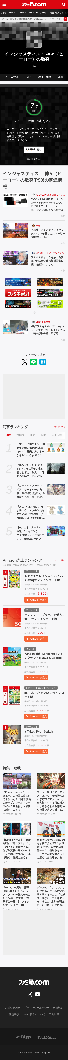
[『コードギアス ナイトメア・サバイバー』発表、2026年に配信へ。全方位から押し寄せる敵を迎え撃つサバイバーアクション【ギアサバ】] (56, 489)
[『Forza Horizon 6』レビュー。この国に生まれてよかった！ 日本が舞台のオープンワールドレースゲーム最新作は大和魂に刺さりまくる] (17, 781)
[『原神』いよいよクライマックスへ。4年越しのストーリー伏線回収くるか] (15, 230)
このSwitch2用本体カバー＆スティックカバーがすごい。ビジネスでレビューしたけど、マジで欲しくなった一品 (47, 204)
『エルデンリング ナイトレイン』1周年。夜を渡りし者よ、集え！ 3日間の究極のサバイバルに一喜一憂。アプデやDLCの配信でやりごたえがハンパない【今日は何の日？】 (31, 470)
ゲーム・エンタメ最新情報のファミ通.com (22, 19)
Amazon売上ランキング (22, 560)
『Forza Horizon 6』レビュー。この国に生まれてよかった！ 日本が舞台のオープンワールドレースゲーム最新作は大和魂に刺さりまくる (17, 801)
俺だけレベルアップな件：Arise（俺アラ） (50, 253)
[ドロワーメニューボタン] (4, 4)
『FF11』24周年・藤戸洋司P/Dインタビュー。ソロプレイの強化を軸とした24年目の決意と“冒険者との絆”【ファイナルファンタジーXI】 (16, 896)
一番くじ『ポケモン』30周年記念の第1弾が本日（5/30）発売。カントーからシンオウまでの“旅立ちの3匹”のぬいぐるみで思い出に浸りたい (31, 450)
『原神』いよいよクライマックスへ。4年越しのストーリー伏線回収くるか (48, 233)
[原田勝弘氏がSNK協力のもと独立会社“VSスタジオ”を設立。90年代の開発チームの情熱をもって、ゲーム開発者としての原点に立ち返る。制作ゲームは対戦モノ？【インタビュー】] (51, 829)
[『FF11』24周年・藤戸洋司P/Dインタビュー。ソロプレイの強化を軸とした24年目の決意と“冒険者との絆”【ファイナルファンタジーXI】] (17, 876)
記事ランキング (15, 427)
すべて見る (59, 427)
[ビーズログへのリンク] (46, 1037)
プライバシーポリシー (36, 1007)
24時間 (20, 435)
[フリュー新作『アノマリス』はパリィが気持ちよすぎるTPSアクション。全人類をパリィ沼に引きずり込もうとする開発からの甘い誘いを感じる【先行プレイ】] (51, 781)
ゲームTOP (12, 77)
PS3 (34, 65)
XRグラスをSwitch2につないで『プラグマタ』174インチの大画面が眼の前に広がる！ (48, 330)
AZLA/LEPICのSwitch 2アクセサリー (50, 195)
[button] (34, 159)
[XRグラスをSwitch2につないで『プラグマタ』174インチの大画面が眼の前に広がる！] (15, 327)
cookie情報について (34, 1014)
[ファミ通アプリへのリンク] (23, 1037)
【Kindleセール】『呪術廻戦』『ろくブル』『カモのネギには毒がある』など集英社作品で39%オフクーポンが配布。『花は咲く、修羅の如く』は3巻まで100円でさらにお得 (17, 848)
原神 (38, 225)
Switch (23, 12)
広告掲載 (54, 1014)
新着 (3, 12)
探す (39, 149)
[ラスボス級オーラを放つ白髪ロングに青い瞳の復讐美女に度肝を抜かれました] (15, 258)
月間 (43, 435)
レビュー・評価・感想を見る (32, 121)
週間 (32, 435)
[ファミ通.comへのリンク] (34, 4)
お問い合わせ (12, 1007)
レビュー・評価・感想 (38, 77)
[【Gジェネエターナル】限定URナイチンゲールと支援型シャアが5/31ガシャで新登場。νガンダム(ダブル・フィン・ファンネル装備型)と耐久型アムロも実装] (56, 531)
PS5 (31, 12)
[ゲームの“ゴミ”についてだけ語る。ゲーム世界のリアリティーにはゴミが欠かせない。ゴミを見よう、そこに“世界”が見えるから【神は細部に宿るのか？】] (51, 876)
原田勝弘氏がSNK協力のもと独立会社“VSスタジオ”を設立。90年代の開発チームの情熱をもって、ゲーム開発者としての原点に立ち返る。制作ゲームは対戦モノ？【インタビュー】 (51, 848)
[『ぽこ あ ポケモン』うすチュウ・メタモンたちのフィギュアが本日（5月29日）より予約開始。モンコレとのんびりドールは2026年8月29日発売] (56, 510)
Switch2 (13, 12)
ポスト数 (57, 435)
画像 (60, 77)
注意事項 (14, 1014)
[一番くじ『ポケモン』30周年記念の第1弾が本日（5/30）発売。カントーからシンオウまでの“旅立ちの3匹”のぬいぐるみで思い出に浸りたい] (56, 447)
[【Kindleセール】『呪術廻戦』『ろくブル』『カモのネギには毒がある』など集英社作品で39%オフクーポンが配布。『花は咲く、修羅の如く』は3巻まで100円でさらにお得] (17, 829)
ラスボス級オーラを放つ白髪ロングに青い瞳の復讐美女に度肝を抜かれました (47, 261)
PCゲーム (41, 12)
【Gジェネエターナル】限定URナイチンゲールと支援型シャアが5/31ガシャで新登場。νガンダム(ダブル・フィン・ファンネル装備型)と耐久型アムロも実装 (30, 533)
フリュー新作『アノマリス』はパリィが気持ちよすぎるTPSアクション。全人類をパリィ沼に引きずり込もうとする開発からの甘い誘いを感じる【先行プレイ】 (51, 801)
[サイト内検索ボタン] (63, 4)
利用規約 (58, 1007)
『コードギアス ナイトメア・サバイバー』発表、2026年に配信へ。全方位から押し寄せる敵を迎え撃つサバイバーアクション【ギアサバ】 (31, 491)
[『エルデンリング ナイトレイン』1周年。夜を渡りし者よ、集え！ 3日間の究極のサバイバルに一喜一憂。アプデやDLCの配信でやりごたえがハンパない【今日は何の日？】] (56, 468)
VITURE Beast (43, 322)
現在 (8, 435)
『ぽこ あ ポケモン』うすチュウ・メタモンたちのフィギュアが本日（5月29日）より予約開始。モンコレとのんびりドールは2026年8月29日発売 (31, 512)
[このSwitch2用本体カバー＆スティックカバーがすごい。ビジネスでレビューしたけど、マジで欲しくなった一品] (15, 200)
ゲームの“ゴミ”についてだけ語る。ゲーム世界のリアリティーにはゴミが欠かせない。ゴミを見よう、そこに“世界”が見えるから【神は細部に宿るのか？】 (51, 896)
